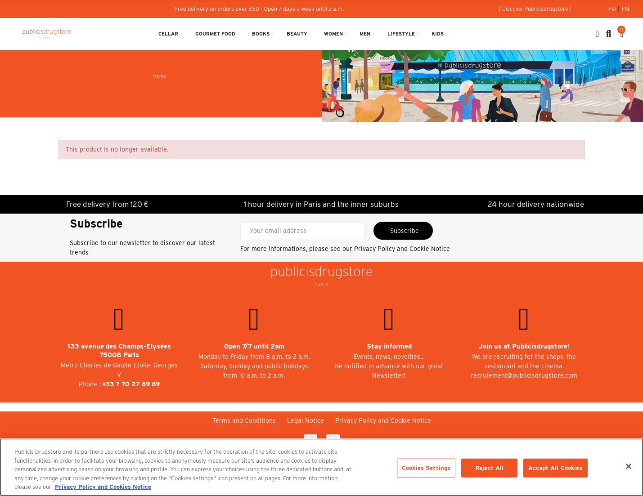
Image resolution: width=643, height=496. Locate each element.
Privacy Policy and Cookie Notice (402, 248)
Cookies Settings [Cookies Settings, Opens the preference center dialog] (426, 468)
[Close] (629, 466)
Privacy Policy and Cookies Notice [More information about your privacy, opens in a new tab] (103, 486)
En (625, 9)
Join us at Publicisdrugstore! (524, 346)
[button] (535, 9)
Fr (613, 9)
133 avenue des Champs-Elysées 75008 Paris (119, 350)
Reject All (489, 468)
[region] (321, 467)
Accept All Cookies (555, 468)
